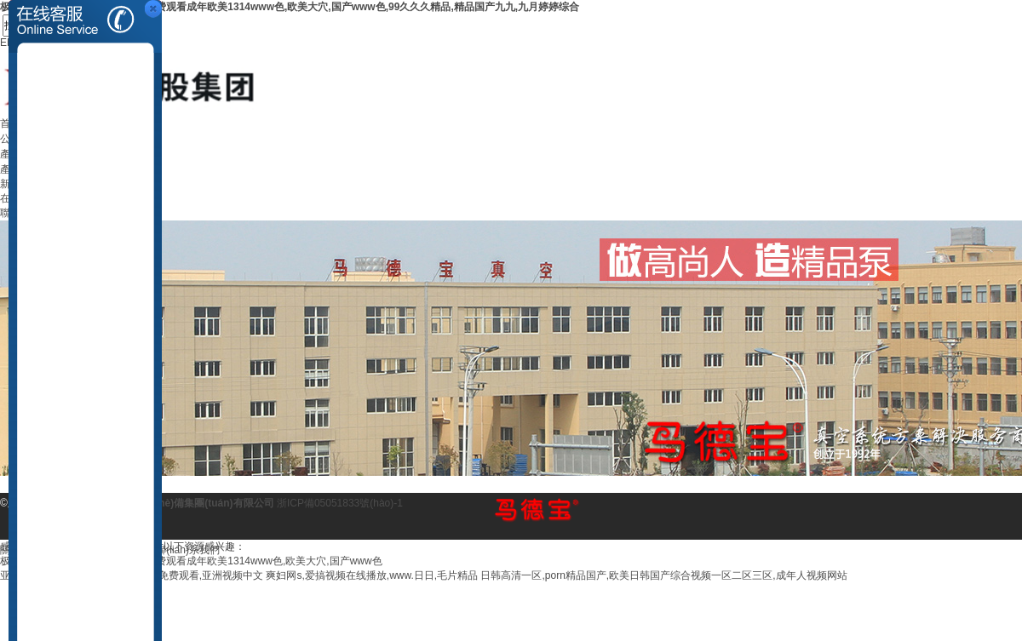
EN (7, 43)
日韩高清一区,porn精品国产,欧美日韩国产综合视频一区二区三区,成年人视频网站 (663, 575)
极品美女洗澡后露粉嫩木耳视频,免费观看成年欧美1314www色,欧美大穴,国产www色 (191, 561)
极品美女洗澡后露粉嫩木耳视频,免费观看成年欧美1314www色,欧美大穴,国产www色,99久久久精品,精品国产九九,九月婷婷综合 (289, 7)
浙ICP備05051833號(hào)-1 (340, 503)
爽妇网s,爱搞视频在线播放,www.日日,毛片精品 (372, 575)
